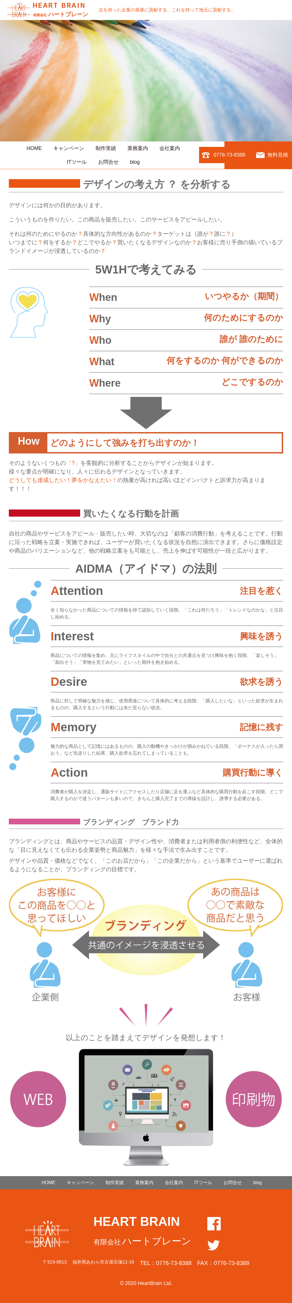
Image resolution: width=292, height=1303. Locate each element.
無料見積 (277, 155)
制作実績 (106, 148)
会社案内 (169, 148)
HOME (34, 148)
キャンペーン (68, 148)
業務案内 (137, 148)
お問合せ (108, 162)
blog (135, 162)
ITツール (77, 162)
